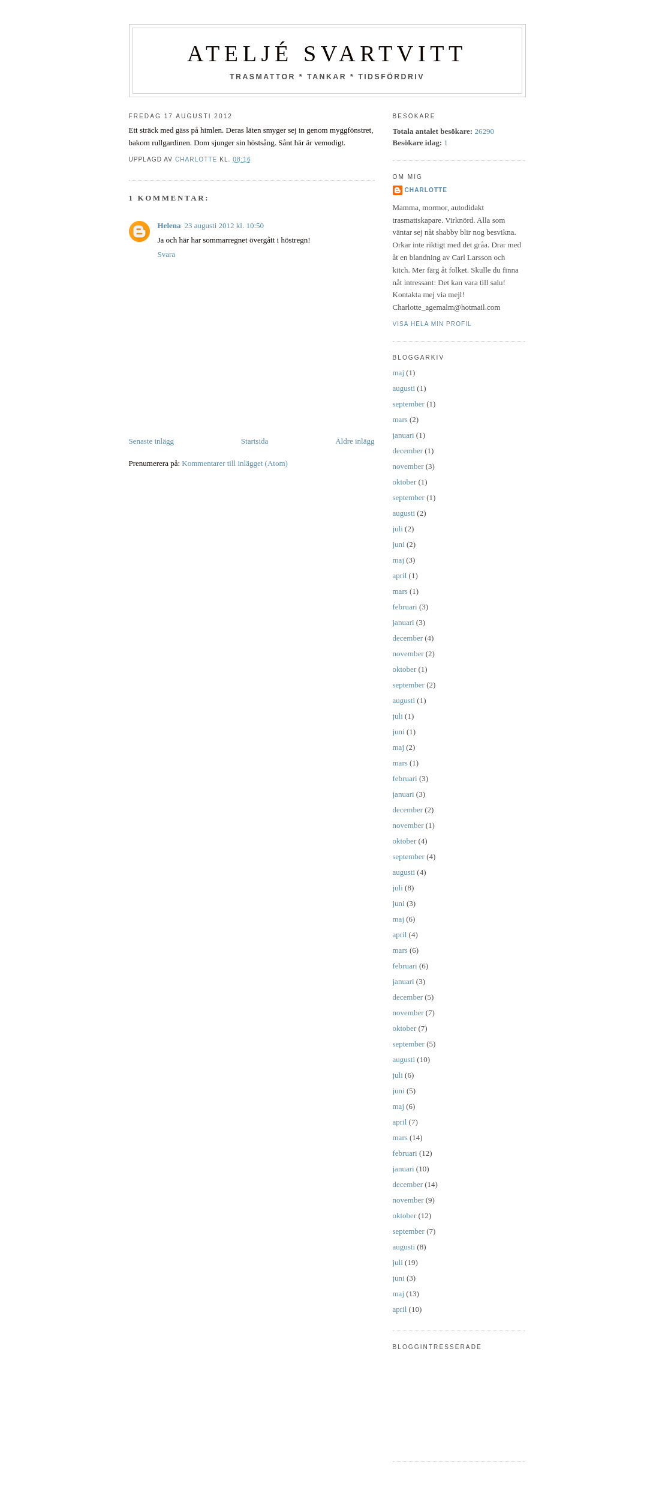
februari (405, 606)
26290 (484, 131)
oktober (405, 481)
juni (399, 544)
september (409, 403)
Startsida (255, 440)
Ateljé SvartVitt (327, 53)
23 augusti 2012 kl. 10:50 (224, 225)
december (408, 450)
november (408, 466)
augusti (404, 388)
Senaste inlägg (151, 440)
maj (399, 372)
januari (403, 434)
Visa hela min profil (432, 324)
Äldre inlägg (354, 440)
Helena (169, 225)
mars (400, 419)
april (400, 575)
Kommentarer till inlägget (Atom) (235, 463)
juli (398, 528)
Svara (167, 254)
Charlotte (426, 190)
